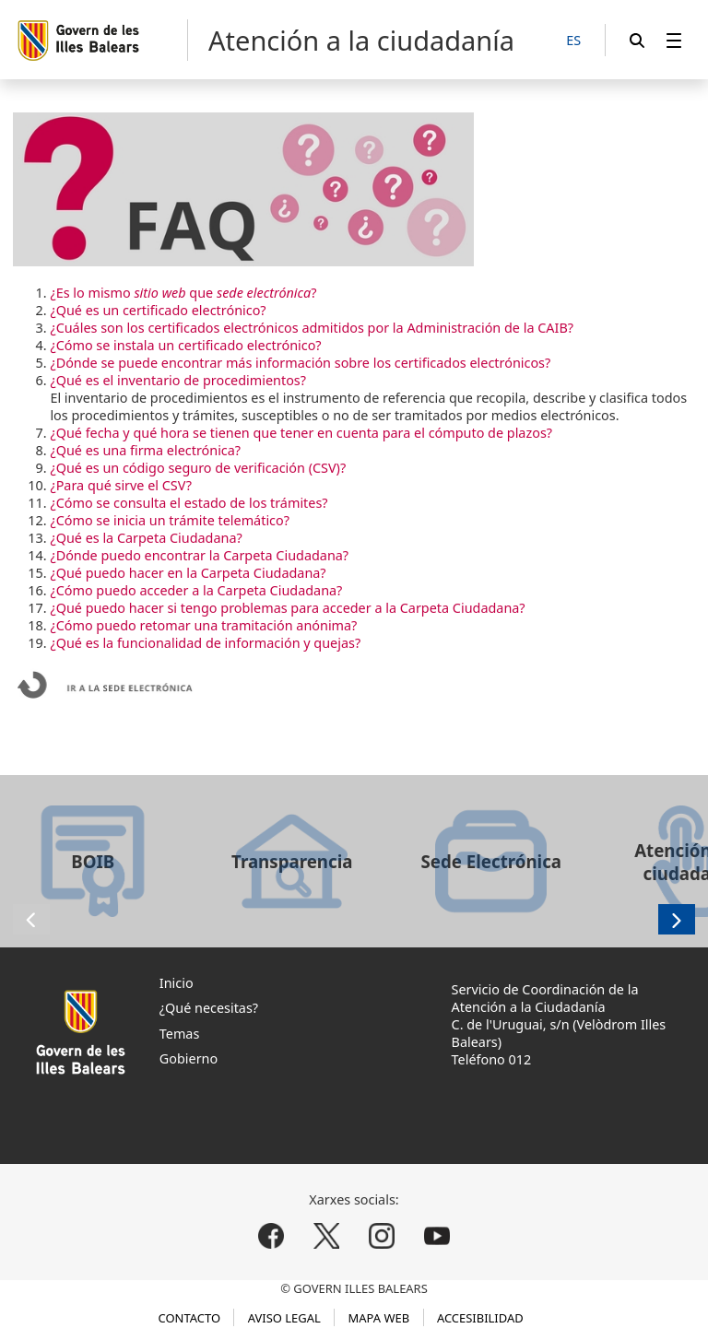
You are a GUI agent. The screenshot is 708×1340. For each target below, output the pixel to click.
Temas (179, 1033)
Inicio (176, 983)
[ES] (573, 41)
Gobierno (188, 1058)
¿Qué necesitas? (208, 1008)
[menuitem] (673, 40)
